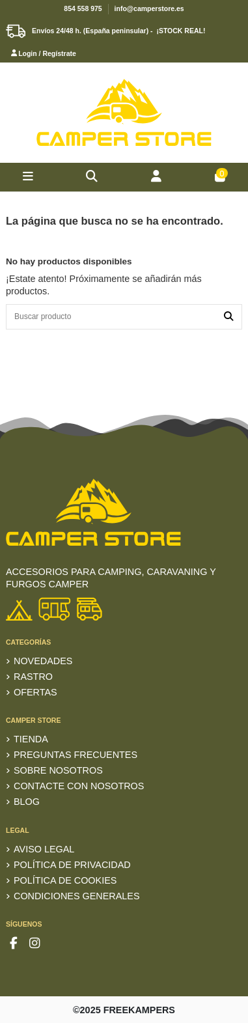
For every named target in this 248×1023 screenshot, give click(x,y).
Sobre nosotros (58, 770)
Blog (27, 801)
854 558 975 (83, 8)
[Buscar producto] (228, 316)
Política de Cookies (65, 880)
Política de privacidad (72, 865)
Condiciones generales (77, 896)
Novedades (43, 661)
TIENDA (31, 739)
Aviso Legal (44, 849)
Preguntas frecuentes (75, 755)
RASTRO (33, 676)
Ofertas (35, 692)
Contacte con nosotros (79, 786)
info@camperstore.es (149, 8)
